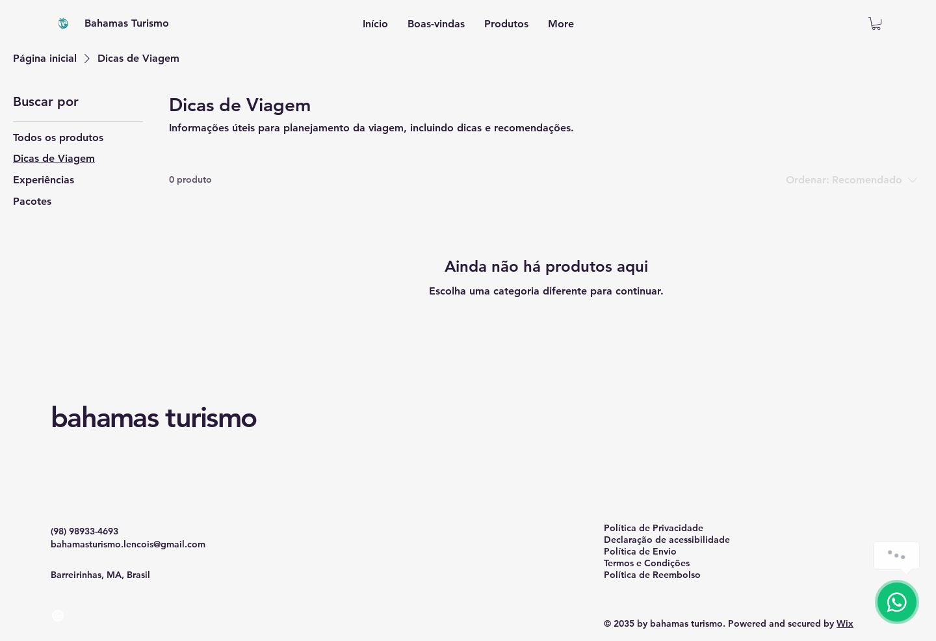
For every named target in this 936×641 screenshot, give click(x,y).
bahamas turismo (153, 417)
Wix (845, 623)
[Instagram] (58, 615)
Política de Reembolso (652, 575)
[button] (876, 23)
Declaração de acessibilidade (667, 539)
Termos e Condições (647, 563)
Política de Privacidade (653, 528)
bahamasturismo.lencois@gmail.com (128, 544)
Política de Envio (640, 551)
